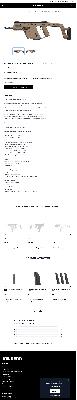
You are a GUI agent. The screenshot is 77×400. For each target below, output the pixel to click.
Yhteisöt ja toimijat (7, 386)
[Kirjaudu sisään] (67, 5)
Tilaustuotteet (5, 384)
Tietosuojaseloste (7, 376)
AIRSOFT (11, 11)
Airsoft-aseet (18, 11)
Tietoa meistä (5, 367)
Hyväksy (55, 391)
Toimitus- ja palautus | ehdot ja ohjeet (12, 371)
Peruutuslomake (6, 374)
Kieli (50, 1)
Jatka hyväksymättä (55, 395)
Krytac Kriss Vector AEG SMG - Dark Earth (50, 11)
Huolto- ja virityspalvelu (8, 379)
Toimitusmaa (61, 1)
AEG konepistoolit (35, 11)
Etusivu (5, 11)
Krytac (5, 61)
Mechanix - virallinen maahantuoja (11, 389)
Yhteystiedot (5, 369)
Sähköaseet (26, 11)
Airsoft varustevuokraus (8, 381)
